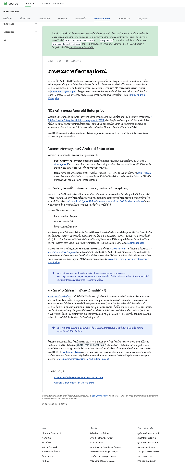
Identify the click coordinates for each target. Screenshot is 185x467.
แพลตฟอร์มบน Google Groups (104, 451)
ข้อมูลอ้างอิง (143, 18)
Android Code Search (53, 3)
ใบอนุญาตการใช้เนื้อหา (99, 396)
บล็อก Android (96, 442)
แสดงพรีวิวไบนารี (49, 447)
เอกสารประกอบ (11, 11)
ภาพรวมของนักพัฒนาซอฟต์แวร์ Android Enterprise (78, 377)
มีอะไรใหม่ (7, 18)
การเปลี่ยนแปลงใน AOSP (81, 47)
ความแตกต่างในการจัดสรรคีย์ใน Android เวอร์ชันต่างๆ (84, 359)
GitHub (45, 461)
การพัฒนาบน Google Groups (103, 456)
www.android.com (146, 447)
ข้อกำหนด (46, 438)
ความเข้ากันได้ (80, 18)
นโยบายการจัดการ (135, 201)
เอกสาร (59, 61)
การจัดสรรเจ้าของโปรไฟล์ (59, 296)
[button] (17, 24)
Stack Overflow (144, 456)
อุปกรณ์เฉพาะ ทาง (118, 248)
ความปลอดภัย (44, 18)
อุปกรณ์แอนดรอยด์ (73, 61)
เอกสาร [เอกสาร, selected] (28, 3)
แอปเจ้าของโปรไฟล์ (71, 352)
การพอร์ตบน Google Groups (102, 461)
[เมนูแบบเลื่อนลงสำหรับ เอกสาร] (35, 3)
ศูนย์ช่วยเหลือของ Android (148, 433)
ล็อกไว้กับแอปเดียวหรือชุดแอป (62, 252)
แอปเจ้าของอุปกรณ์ (135, 243)
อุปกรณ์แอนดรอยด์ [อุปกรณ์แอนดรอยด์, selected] (102, 18)
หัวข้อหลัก (62, 18)
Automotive (125, 18)
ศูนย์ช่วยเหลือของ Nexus (147, 442)
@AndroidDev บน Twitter (101, 438)
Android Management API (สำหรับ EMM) (74, 382)
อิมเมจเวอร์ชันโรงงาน (51, 451)
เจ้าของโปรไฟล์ (144, 173)
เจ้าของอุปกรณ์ (61, 164)
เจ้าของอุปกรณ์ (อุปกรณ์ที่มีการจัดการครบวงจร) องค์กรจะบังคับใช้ (97, 201)
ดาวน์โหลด (46, 442)
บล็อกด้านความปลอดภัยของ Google (105, 447)
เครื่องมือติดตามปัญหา (146, 461)
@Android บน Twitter (99, 433)
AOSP (50, 61)
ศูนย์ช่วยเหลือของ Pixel (147, 438)
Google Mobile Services (148, 451)
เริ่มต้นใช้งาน (25, 18)
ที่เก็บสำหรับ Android (51, 433)
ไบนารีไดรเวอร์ (48, 456)
